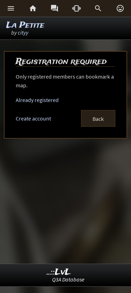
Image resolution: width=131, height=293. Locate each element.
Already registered (37, 99)
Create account (33, 118)
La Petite (25, 25)
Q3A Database (68, 279)
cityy (23, 32)
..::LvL (59, 272)
